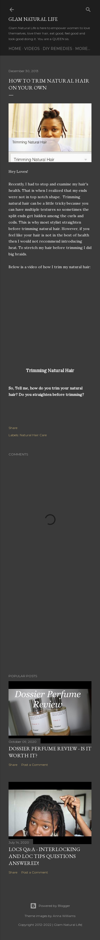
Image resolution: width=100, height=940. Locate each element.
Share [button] (13, 428)
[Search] (88, 8)
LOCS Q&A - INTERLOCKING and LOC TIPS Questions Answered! (44, 856)
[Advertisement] (50, 627)
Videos (32, 48)
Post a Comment (34, 765)
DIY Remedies (57, 48)
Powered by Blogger (50, 906)
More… (82, 48)
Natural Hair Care (33, 435)
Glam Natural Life (33, 19)
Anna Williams (64, 916)
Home (15, 48)
